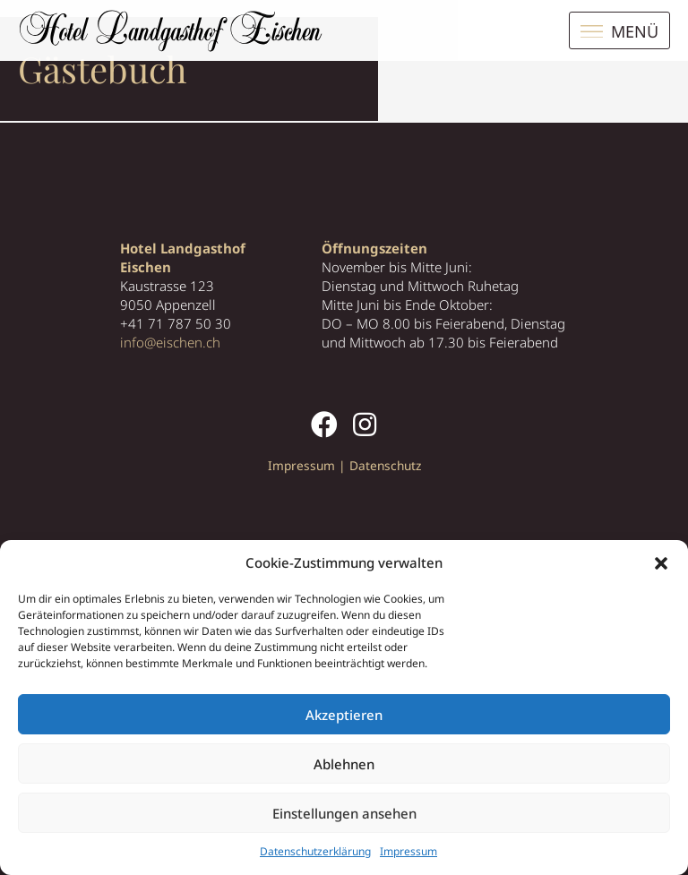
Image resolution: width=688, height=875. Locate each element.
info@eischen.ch (170, 342)
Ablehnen (344, 764)
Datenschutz (385, 465)
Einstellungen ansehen (344, 813)
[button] (661, 563)
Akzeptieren (344, 715)
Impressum (408, 851)
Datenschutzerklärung (315, 851)
